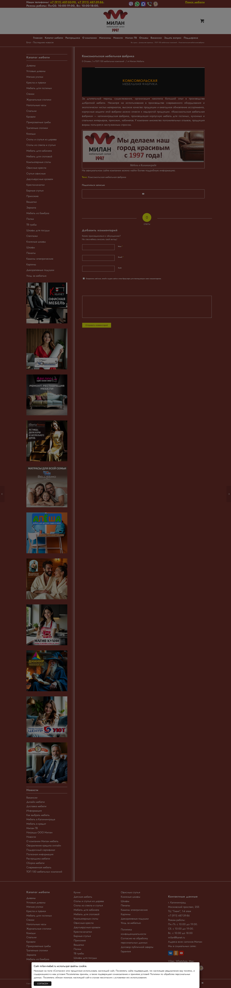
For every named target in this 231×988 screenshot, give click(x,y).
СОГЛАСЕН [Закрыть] (42, 983)
